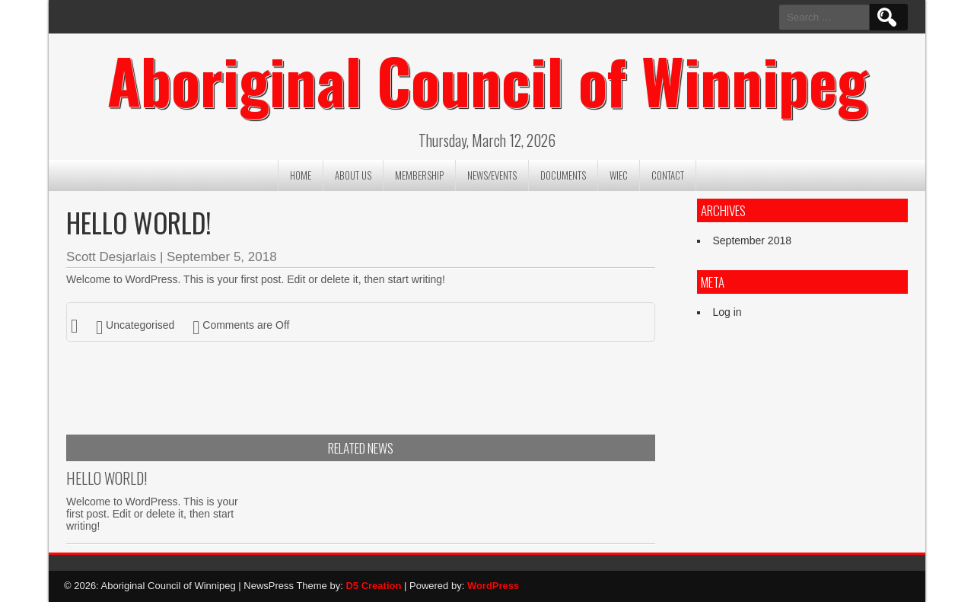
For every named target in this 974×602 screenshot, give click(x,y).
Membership (419, 175)
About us (353, 175)
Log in (726, 313)
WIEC (619, 175)
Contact (667, 175)
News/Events (492, 175)
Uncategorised (140, 325)
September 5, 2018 (222, 257)
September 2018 (751, 240)
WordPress (493, 586)
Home (300, 175)
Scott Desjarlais (111, 257)
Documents (563, 175)
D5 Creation (373, 586)
